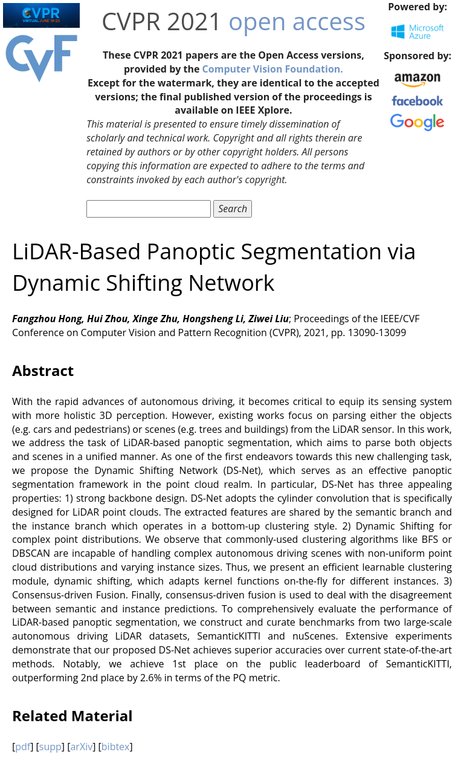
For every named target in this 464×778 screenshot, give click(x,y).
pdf (22, 746)
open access (297, 20)
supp (50, 746)
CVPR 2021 (162, 20)
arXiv (81, 746)
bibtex (116, 746)
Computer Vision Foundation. (272, 69)
